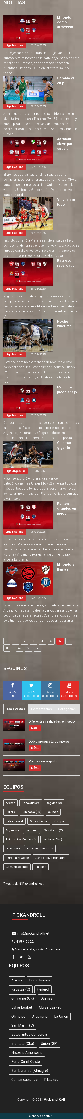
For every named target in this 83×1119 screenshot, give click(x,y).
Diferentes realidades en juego (52, 721)
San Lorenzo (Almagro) (51, 857)
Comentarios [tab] (41, 709)
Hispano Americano (40, 848)
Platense (40, 866)
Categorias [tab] (67, 709)
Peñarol (11, 812)
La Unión (31, 830)
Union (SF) (13, 848)
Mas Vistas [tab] (16, 709)
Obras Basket (39, 821)
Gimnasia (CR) (31, 812)
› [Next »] (37, 648)
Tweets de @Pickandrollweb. (24, 883)
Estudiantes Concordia (21, 839)
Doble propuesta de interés (49, 742)
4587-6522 (23, 941)
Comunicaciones (17, 866)
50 (29, 648)
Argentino (12, 830)
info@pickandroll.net (31, 933)
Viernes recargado (43, 761)
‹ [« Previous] (6, 641)
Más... (35, 727)
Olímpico (60, 821)
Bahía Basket (14, 821)
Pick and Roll (54, 1099)
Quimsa (53, 812)
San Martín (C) (53, 830)
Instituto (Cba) (52, 839)
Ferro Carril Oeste (17, 857)
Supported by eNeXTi (41, 1116)
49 (20, 648)
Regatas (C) (54, 803)
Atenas (10, 803)
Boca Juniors (31, 803)
